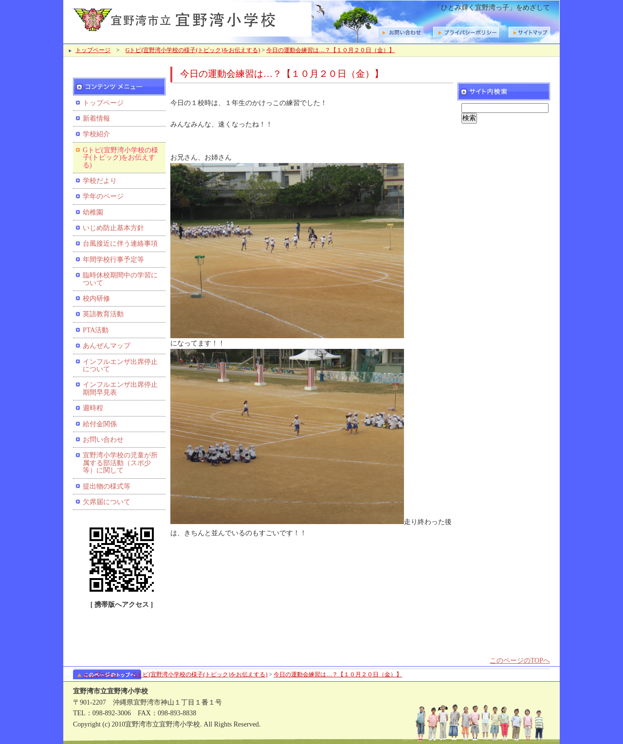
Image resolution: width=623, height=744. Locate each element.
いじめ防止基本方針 (113, 228)
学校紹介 (96, 134)
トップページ (92, 50)
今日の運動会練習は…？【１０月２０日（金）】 (330, 50)
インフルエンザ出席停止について (120, 365)
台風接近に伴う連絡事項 (120, 243)
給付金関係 (100, 424)
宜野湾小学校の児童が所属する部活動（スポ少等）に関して (120, 463)
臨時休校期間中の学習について (120, 279)
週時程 (93, 408)
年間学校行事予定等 (113, 259)
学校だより (100, 180)
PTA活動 (96, 330)
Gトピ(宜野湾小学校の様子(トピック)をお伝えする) (193, 50)
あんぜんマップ (106, 345)
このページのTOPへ (520, 660)
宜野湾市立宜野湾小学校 (190, 18)
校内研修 (96, 298)
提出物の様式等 (106, 486)
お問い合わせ (103, 439)
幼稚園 (93, 212)
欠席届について (106, 502)
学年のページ (103, 196)
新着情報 (96, 118)
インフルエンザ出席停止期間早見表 (120, 388)
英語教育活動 (103, 314)
